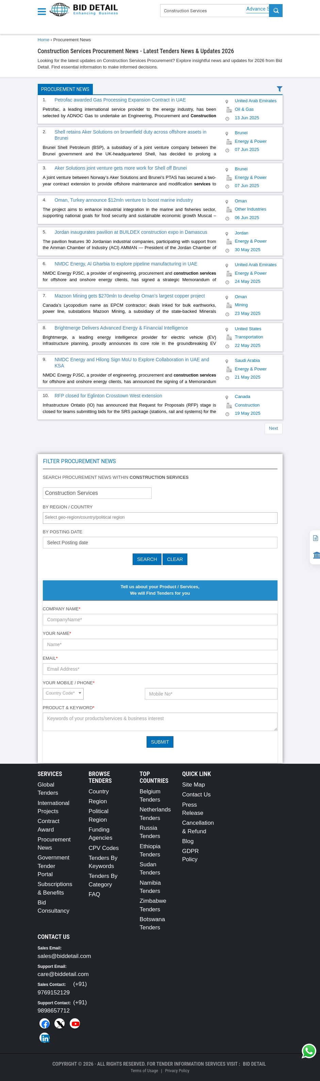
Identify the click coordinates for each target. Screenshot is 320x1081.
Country (99, 791)
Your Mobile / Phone (69, 682)
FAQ (94, 894)
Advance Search (264, 9)
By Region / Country (68, 506)
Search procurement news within (116, 477)
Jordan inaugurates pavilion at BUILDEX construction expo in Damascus (131, 232)
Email (50, 658)
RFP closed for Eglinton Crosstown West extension (108, 395)
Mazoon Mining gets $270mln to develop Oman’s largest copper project (130, 296)
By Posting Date (63, 531)
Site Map (193, 784)
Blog (188, 841)
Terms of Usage (144, 1070)
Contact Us (196, 794)
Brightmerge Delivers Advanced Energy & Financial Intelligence (121, 328)
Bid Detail (254, 1064)
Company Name (62, 608)
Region (98, 801)
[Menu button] (43, 11)
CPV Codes (104, 848)
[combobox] (160, 518)
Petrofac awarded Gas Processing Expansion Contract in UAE (120, 100)
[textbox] (162, 517)
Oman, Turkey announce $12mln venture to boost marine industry (124, 200)
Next (273, 428)
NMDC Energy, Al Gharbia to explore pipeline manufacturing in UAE (126, 264)
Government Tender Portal (54, 866)
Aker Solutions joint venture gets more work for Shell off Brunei (121, 168)
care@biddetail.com (63, 974)
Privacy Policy (177, 1070)
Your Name (57, 633)
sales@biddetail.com (64, 956)
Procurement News (65, 89)
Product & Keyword (69, 707)
